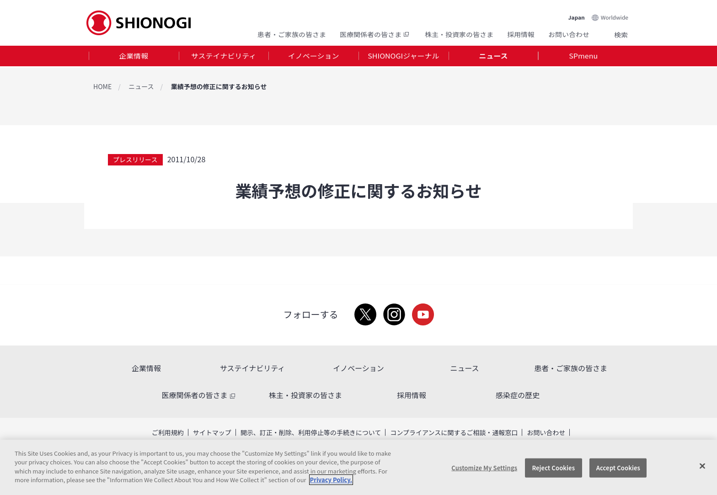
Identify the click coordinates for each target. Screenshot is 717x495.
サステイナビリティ (223, 56)
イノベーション (313, 56)
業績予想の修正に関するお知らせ (219, 86)
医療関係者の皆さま (375, 33)
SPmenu (583, 56)
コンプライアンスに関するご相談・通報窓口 (454, 432)
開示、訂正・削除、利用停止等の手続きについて (311, 432)
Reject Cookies (553, 467)
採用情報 (521, 33)
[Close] (702, 466)
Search (610, 33)
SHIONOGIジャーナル (403, 56)
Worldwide (614, 14)
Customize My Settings (484, 467)
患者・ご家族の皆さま (291, 33)
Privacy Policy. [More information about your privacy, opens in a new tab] (331, 479)
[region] (358, 467)
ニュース (493, 56)
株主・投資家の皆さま (459, 33)
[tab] (134, 57)
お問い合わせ (568, 33)
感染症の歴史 (518, 394)
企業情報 (133, 56)
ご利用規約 (168, 432)
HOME (102, 86)
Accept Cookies (618, 467)
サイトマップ (212, 432)
